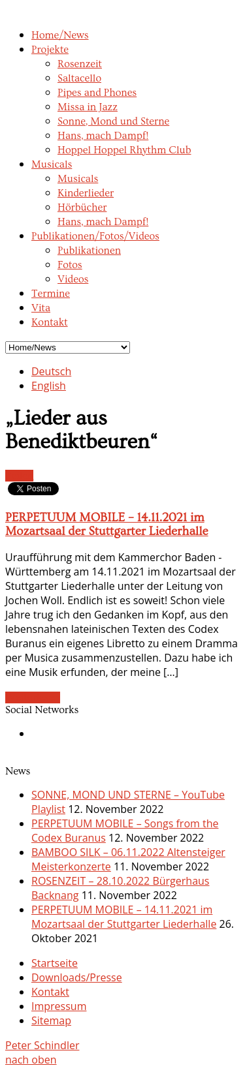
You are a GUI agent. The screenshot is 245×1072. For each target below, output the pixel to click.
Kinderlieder (85, 193)
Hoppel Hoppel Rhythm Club (124, 150)
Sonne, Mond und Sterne (113, 121)
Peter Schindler (42, 1045)
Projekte (50, 49)
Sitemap (51, 1020)
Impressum (58, 1006)
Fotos (69, 265)
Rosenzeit (79, 64)
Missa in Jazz (87, 107)
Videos (72, 279)
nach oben (31, 1059)
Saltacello (79, 78)
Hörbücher (81, 207)
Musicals (51, 164)
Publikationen (89, 250)
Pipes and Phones (97, 93)
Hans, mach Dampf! (102, 136)
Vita (40, 308)
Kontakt (49, 322)
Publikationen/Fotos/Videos (95, 236)
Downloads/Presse (76, 977)
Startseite (54, 963)
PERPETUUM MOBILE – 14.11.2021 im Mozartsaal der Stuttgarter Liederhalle (106, 524)
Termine (50, 293)
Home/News (60, 35)
